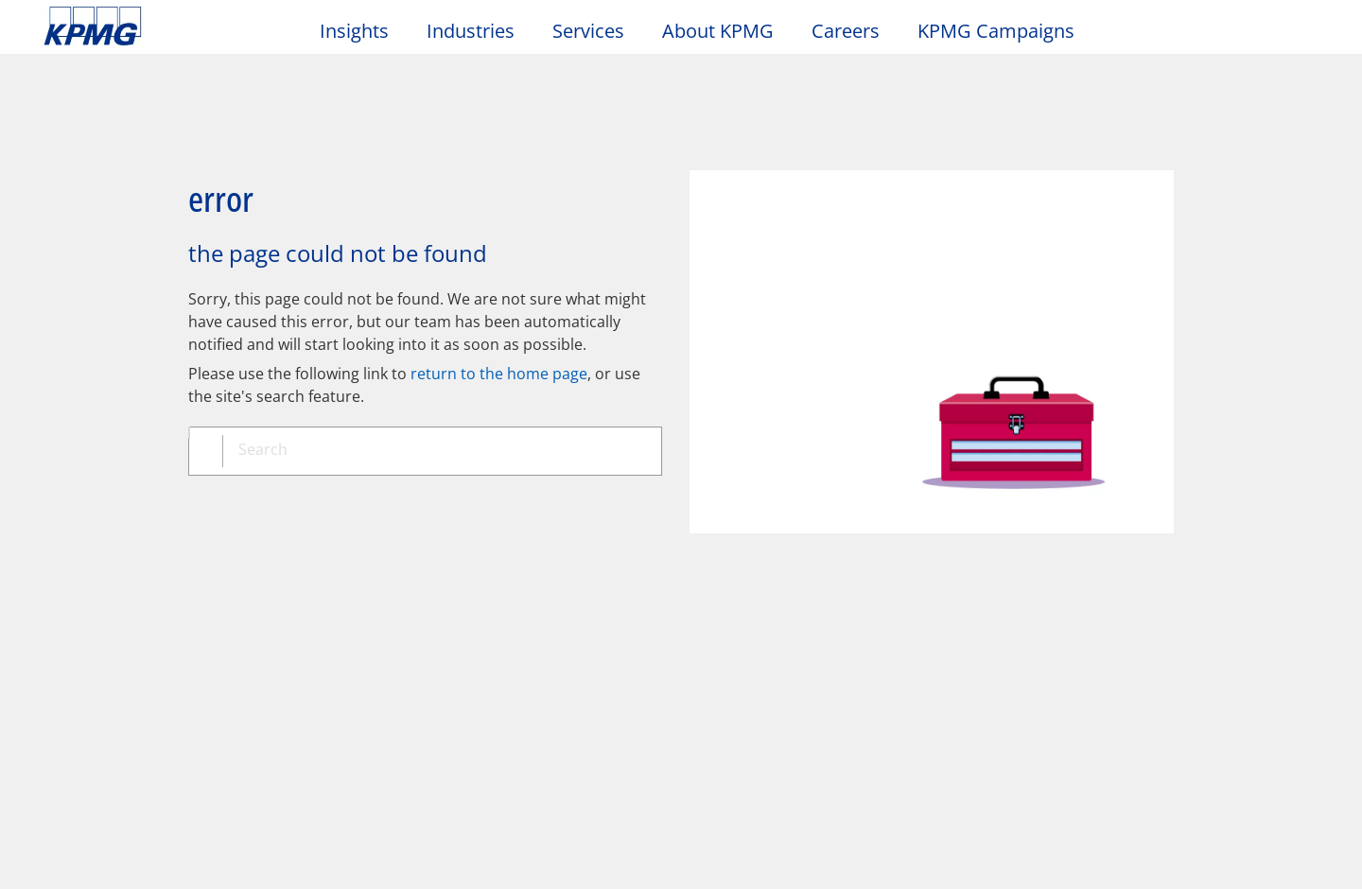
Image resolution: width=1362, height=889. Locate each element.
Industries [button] (471, 31)
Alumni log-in (485, 677)
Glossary (610, 560)
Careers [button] (846, 31)
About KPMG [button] (718, 31)
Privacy (163, 560)
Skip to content (165, 26)
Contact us (85, 710)
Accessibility (286, 560)
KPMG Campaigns (1005, 31)
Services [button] (588, 31)
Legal (68, 560)
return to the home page (498, 307)
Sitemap (413, 560)
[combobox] (432, 387)
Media (268, 641)
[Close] (1155, 858)
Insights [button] (354, 31)
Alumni (467, 641)
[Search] (1260, 35)
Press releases (294, 677)
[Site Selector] (1301, 35)
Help (510, 560)
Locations (81, 677)
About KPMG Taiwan (129, 641)
